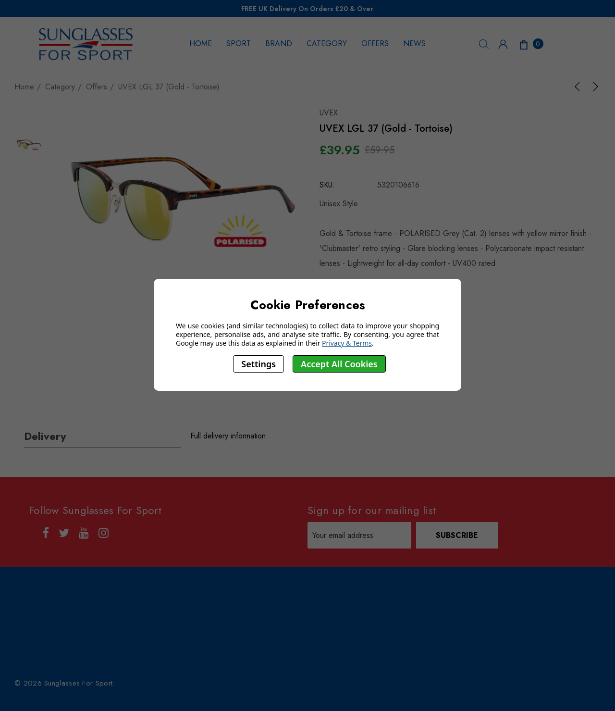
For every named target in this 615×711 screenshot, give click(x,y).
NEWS (414, 43)
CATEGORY (327, 43)
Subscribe (457, 535)
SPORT (238, 43)
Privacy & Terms (347, 343)
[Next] (594, 86)
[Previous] (579, 86)
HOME (200, 43)
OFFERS (375, 43)
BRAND (278, 43)
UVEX (329, 112)
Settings (258, 364)
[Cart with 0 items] (530, 44)
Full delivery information (228, 435)
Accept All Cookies (339, 364)
